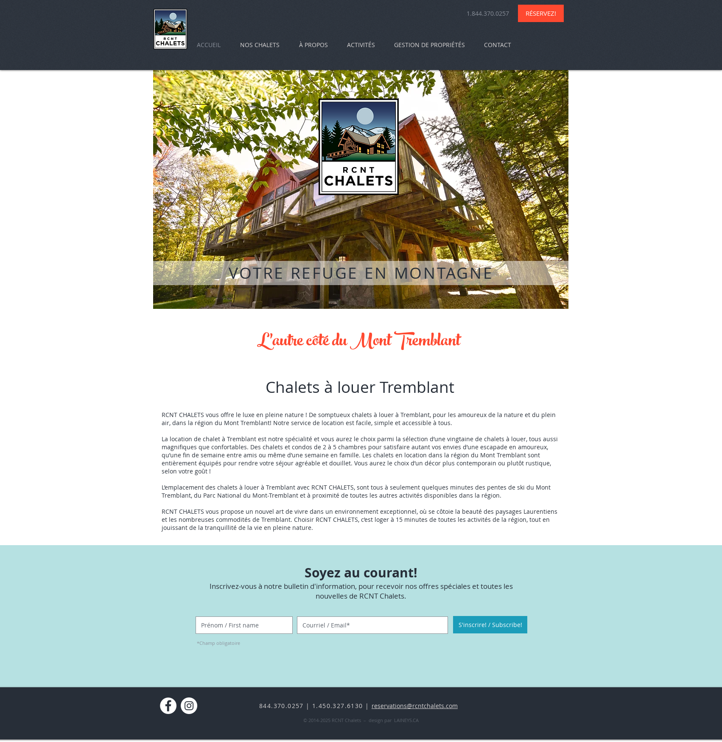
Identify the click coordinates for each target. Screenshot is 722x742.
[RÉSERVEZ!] (541, 13)
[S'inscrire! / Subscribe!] (490, 624)
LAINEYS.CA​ (406, 720)
